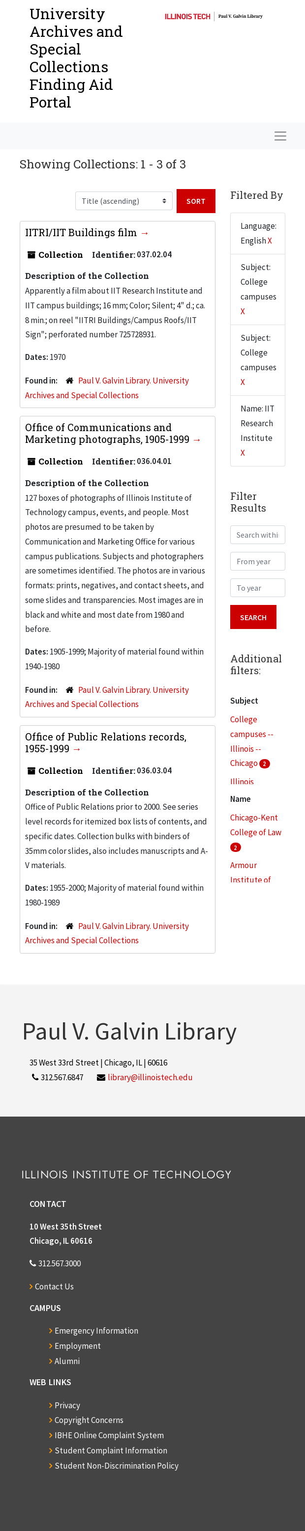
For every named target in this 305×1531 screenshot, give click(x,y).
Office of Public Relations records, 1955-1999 (105, 742)
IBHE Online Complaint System (109, 1435)
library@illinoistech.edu (150, 1077)
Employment (78, 1345)
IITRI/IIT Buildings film (82, 232)
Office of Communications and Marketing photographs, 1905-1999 (108, 433)
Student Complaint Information (111, 1450)
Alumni (67, 1361)
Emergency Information (96, 1330)
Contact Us (54, 1286)
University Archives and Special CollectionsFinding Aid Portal (76, 57)
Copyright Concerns (89, 1420)
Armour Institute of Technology (251, 880)
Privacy (67, 1405)
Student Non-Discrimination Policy (117, 1465)
